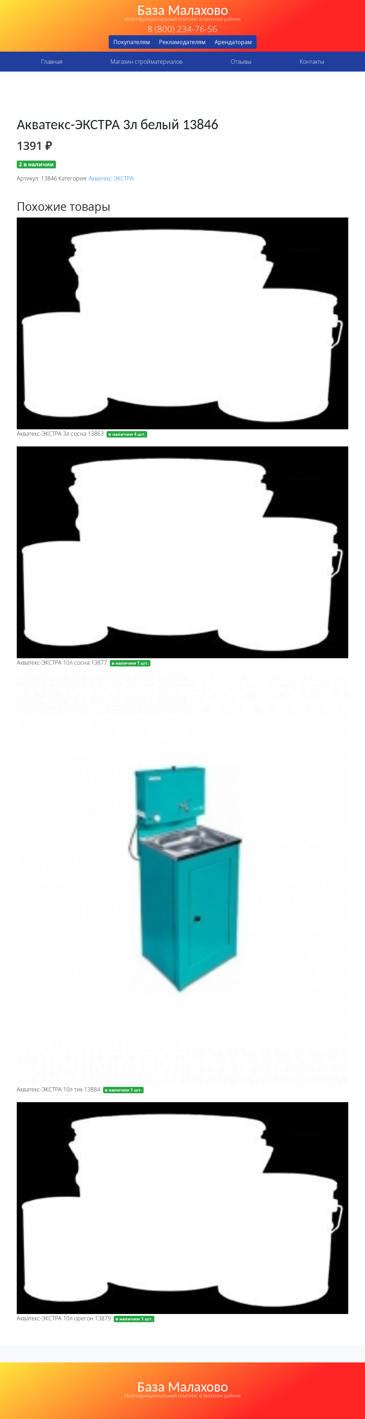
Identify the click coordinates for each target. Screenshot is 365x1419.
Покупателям (131, 42)
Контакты (312, 62)
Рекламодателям (182, 42)
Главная (51, 62)
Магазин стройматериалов (146, 62)
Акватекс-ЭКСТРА (111, 178)
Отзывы (241, 62)
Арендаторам (233, 42)
